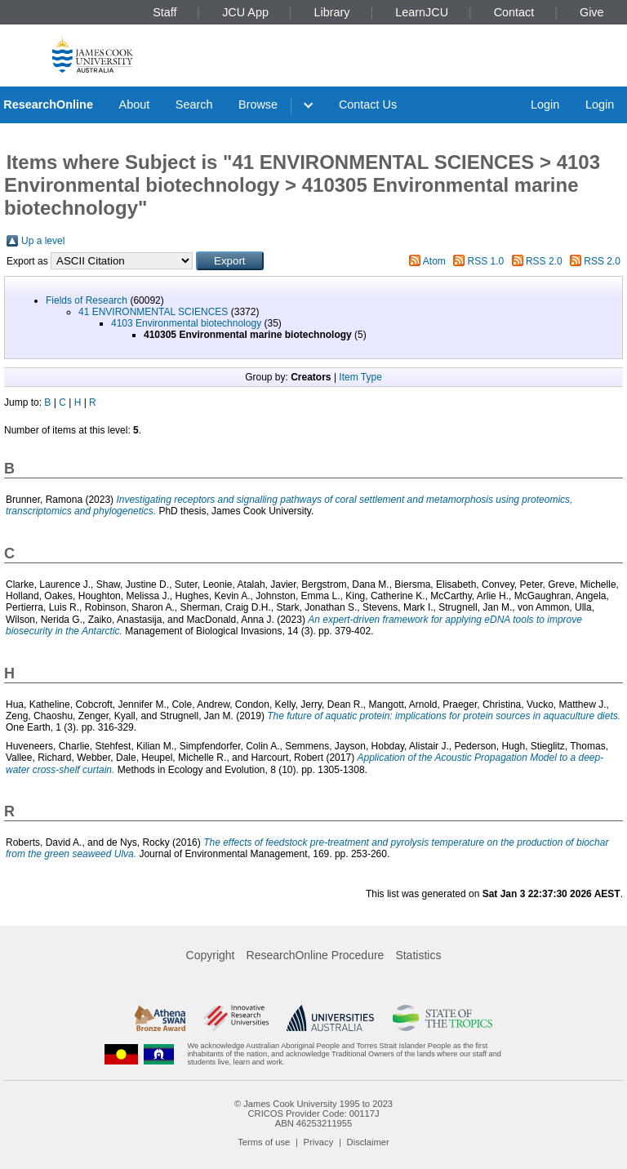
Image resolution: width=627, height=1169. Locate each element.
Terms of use (264, 1142)
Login (545, 104)
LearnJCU (421, 12)
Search (194, 104)
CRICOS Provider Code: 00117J (313, 1113)
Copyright (210, 955)
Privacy (319, 1142)
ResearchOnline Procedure (316, 955)
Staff (164, 12)
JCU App (245, 12)
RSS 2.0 (544, 261)
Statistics (418, 955)
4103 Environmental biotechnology (186, 323)
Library (332, 12)
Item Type (360, 377)
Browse (258, 104)
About (134, 104)
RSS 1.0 (486, 261)
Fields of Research (86, 300)
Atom (434, 261)
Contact (514, 12)
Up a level (42, 241)
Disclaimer (368, 1142)
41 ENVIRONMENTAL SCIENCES (153, 312)
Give (592, 12)
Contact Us (368, 104)
